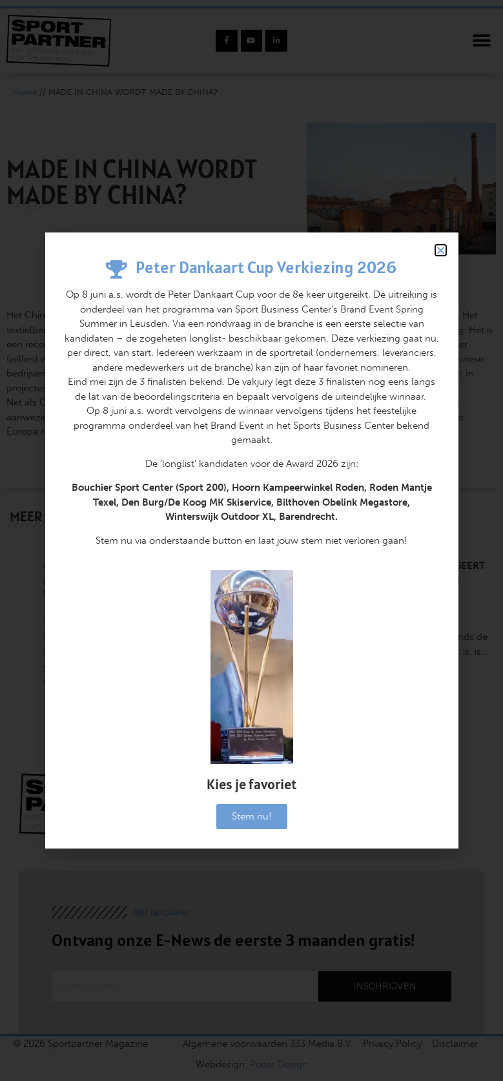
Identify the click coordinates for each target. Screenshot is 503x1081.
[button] (441, 250)
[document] (251, 540)
